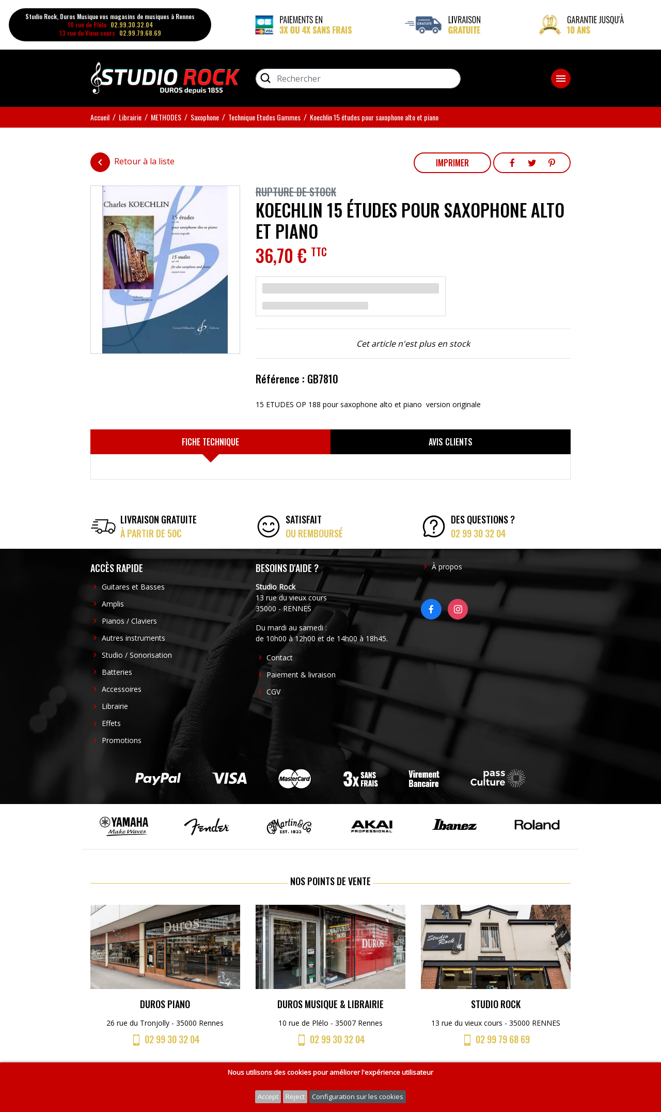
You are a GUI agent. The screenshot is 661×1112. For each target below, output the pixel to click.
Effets (111, 723)
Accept (268, 1096)
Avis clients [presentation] (451, 442)
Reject (295, 1096)
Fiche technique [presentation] (210, 442)
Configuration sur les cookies (357, 1096)
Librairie (115, 706)
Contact (279, 657)
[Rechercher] (358, 78)
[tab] (210, 441)
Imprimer (452, 163)
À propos (447, 567)
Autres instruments (133, 638)
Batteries (117, 672)
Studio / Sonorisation (137, 655)
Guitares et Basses (133, 587)
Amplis (113, 604)
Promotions (121, 740)
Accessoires (121, 689)
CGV (273, 692)
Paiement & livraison (301, 674)
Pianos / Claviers (129, 621)
